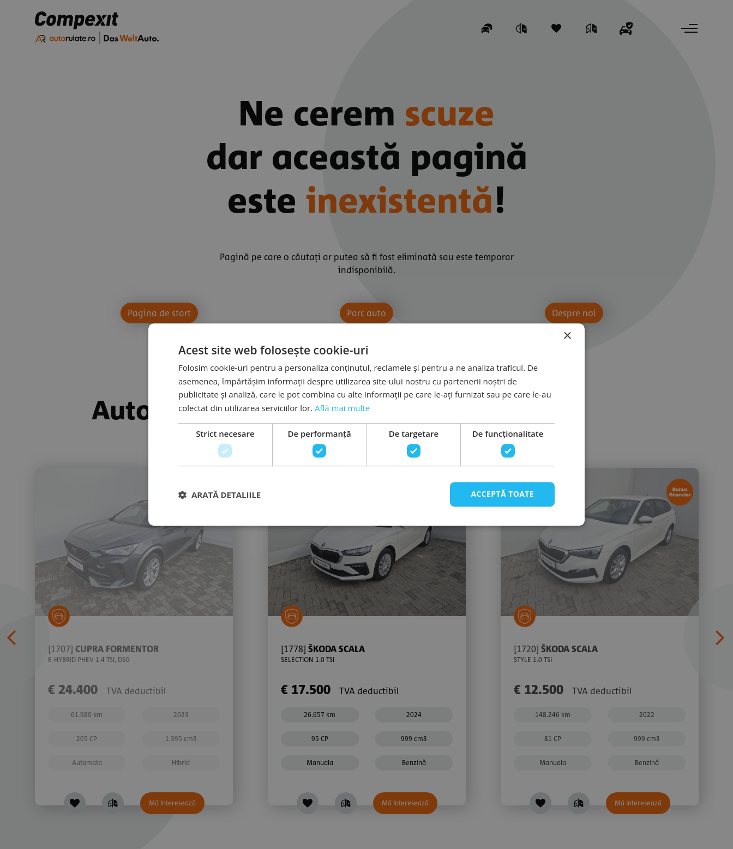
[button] (219, 494)
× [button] (567, 336)
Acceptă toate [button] (502, 494)
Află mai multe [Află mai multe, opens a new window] (342, 407)
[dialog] (366, 424)
